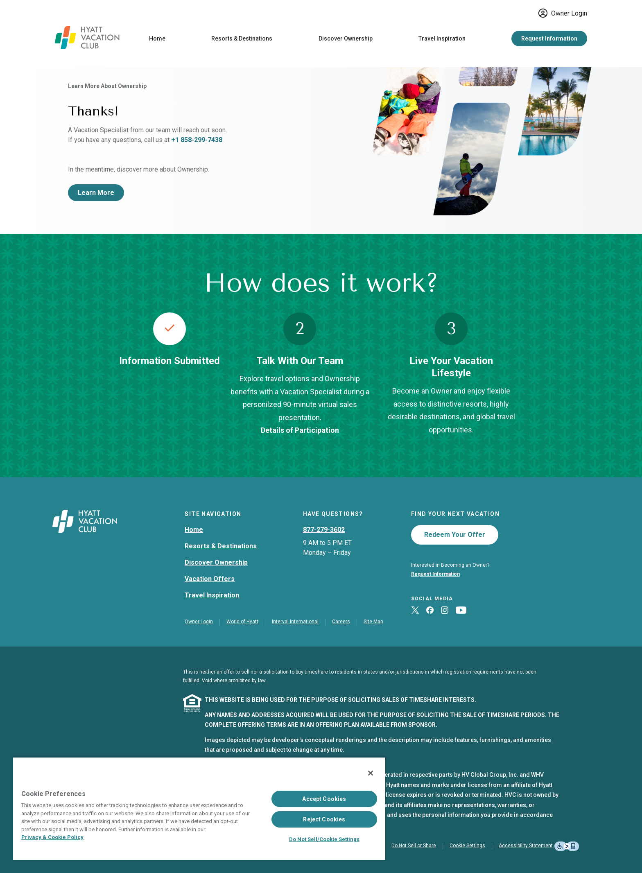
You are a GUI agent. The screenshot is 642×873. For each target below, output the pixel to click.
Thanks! (93, 111)
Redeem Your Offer (454, 534)
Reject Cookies (324, 819)
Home (157, 38)
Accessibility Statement (526, 845)
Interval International (295, 621)
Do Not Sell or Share (413, 845)
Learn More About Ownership (107, 86)
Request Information (549, 38)
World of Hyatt (242, 621)
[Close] (371, 773)
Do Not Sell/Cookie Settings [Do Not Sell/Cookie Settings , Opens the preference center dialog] (324, 839)
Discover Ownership (346, 38)
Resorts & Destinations (241, 38)
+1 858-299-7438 (196, 140)
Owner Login (562, 13)
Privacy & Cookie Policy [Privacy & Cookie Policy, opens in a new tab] (52, 837)
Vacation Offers (210, 579)
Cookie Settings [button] (467, 845)
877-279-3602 (324, 530)
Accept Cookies (324, 799)
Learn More (96, 193)
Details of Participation (300, 430)
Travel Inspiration (442, 38)
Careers (341, 621)
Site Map (373, 621)
